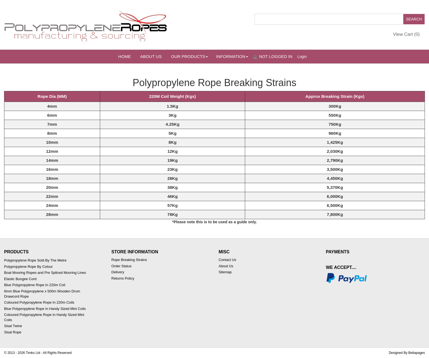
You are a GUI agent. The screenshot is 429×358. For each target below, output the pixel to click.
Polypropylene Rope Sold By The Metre (35, 260)
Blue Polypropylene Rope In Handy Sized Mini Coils (45, 309)
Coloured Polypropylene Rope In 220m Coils (39, 302)
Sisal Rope (12, 332)
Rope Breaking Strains (129, 260)
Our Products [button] (189, 56)
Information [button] (232, 56)
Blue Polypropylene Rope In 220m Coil (34, 285)
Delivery (117, 272)
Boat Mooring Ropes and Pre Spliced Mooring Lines (45, 273)
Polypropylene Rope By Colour (28, 267)
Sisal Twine (13, 326)
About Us (151, 56)
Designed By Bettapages (407, 353)
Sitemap (225, 272)
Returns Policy (122, 278)
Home (124, 56)
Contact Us (227, 260)
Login (302, 56)
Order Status (121, 266)
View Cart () (406, 34)
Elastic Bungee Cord (20, 279)
